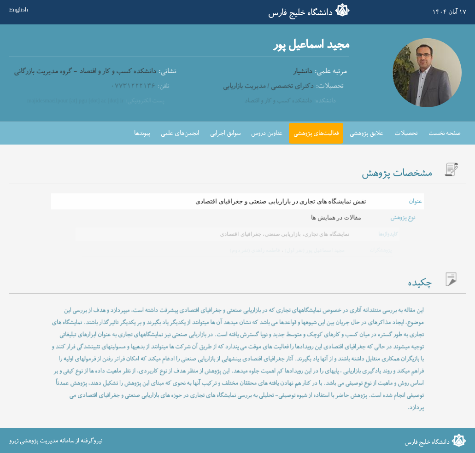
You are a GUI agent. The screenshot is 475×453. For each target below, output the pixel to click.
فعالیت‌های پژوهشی (316, 133)
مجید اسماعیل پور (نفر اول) (313, 250)
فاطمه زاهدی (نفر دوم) (255, 250)
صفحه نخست (444, 133)
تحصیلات (405, 133)
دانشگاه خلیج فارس (300, 13)
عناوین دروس (266, 133)
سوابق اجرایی (225, 133)
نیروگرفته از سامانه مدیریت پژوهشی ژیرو (55, 441)
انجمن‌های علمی (180, 133)
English (18, 9)
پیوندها (142, 133)
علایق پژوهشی (366, 133)
